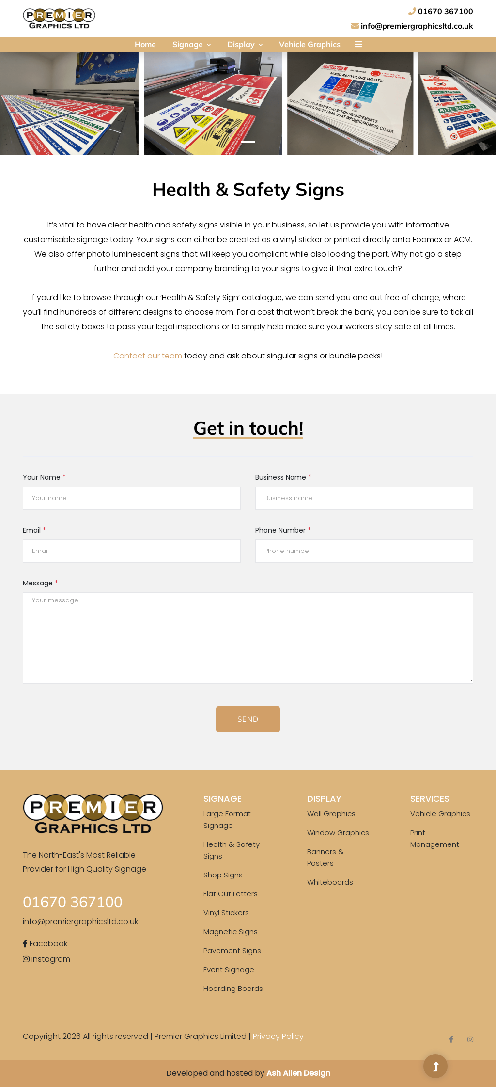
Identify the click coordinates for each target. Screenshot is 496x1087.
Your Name (44, 477)
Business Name (283, 477)
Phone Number (283, 530)
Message (40, 583)
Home (145, 44)
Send (248, 719)
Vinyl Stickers (226, 913)
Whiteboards (330, 882)
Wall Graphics (331, 814)
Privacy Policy (278, 1036)
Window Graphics (338, 832)
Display (245, 44)
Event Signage (228, 969)
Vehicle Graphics (310, 44)
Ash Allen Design (298, 1073)
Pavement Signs (232, 950)
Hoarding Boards (233, 988)
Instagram (46, 959)
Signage (191, 44)
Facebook (45, 943)
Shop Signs (223, 875)
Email (34, 530)
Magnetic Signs (230, 931)
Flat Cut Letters (230, 894)
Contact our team (147, 355)
